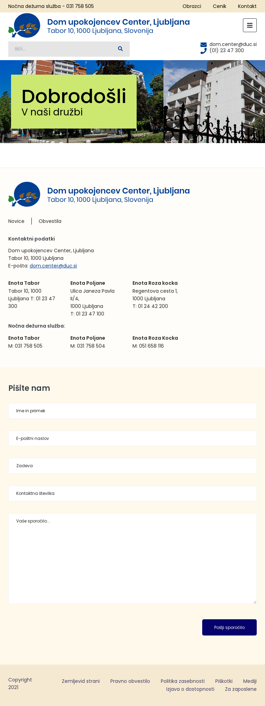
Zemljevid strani (81, 681)
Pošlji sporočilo (229, 627)
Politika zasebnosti (183, 681)
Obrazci (192, 6)
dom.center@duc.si (53, 265)
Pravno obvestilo (130, 681)
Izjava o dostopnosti (190, 689)
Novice (16, 221)
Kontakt (247, 6)
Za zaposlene (241, 689)
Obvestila (50, 221)
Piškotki (224, 681)
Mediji (250, 681)
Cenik (219, 6)
